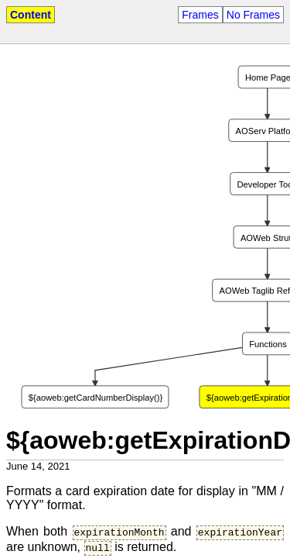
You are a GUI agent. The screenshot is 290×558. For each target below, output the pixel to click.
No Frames (253, 15)
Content (30, 15)
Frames (200, 15)
